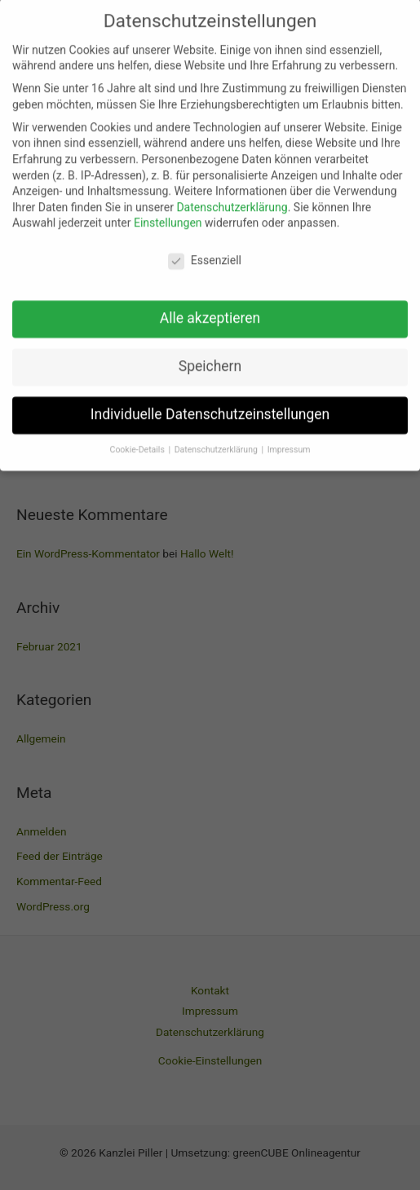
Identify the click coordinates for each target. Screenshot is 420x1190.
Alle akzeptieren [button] (210, 306)
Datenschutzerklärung (231, 194)
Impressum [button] (289, 437)
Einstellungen (168, 211)
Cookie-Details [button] (138, 437)
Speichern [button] (210, 354)
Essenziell (204, 249)
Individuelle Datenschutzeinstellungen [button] (210, 402)
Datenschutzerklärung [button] (217, 437)
